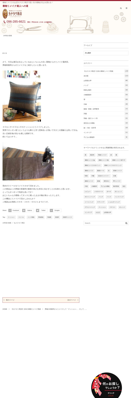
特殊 (86, 176)
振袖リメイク (89, 181)
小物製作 (94, 186)
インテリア (106, 132)
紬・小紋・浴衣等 (106, 128)
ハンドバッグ (119, 197)
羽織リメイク (102, 155)
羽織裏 (49, 217)
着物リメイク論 (90, 160)
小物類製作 (106, 95)
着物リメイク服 (104, 160)
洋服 (106, 114)
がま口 (98, 212)
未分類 (106, 76)
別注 (124, 186)
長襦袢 (57, 217)
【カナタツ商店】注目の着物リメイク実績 (106, 71)
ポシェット (118, 191)
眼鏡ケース (100, 170)
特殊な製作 (106, 90)
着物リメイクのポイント (93, 165)
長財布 (92, 155)
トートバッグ (89, 202)
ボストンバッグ (90, 197)
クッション (11, 217)
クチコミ (112, 207)
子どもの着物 (105, 186)
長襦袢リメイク (67, 217)
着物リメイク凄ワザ (118, 160)
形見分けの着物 (106, 123)
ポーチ (109, 191)
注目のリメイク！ (103, 176)
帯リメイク (116, 181)
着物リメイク (89, 170)
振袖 (98, 181)
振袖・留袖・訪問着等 (106, 109)
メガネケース (98, 191)
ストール (21, 217)
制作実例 (116, 186)
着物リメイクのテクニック (113, 165)
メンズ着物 (31, 217)
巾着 (86, 186)
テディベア (100, 202)
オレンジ (122, 207)
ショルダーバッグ (114, 202)
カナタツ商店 (20, 223)
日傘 (106, 104)
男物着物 (40, 217)
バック (109, 197)
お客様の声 (106, 81)
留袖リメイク (117, 170)
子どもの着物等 (106, 137)
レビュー (88, 191)
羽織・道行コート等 (106, 118)
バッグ (106, 85)
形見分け (106, 181)
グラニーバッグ (90, 207)
